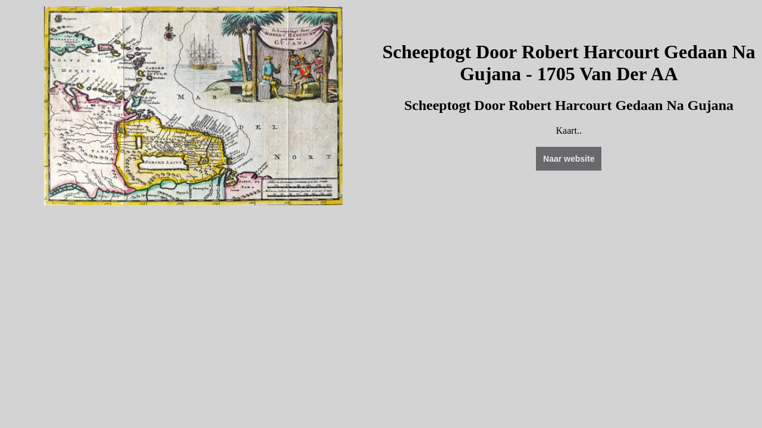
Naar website (568, 158)
